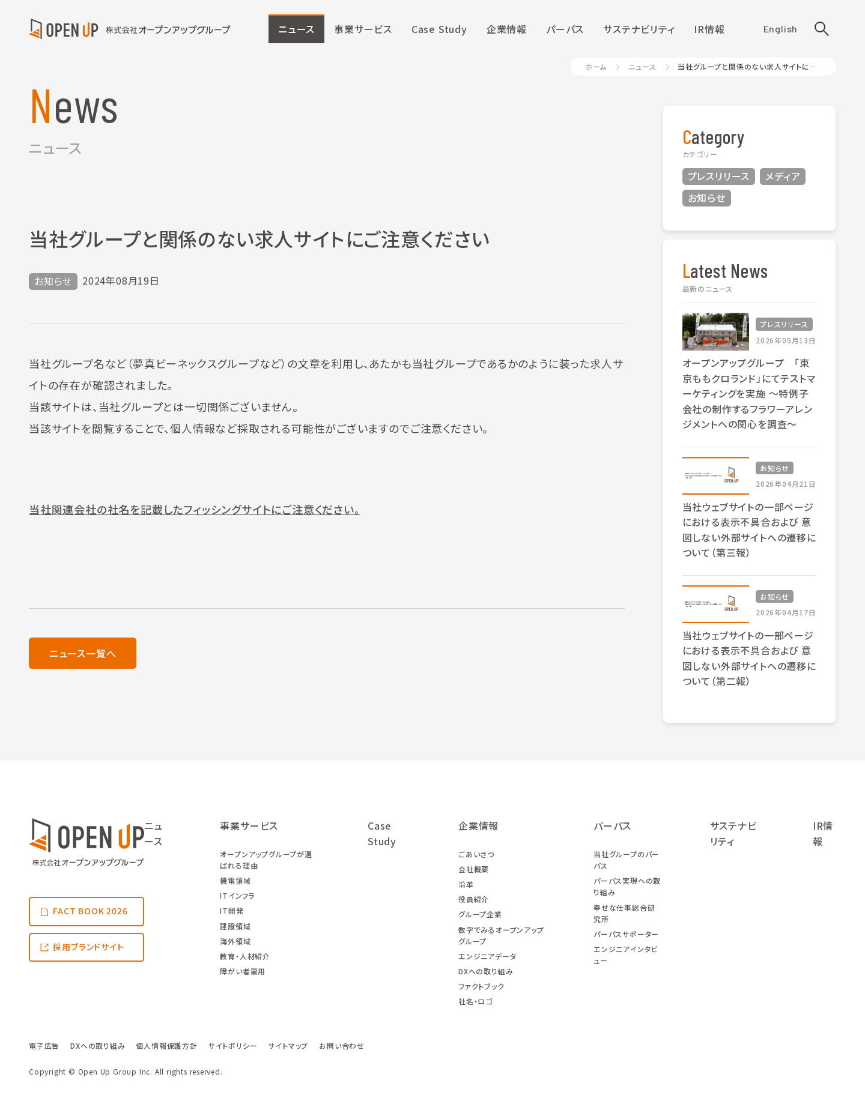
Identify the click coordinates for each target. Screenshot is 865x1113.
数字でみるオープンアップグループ (501, 935)
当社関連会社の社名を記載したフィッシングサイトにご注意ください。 (194, 509)
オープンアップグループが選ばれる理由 (266, 859)
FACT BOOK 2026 (90, 911)
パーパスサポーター (626, 934)
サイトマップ (288, 1045)
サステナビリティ (639, 29)
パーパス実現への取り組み (627, 886)
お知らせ (707, 197)
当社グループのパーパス (626, 859)
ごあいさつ (476, 854)
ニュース (296, 29)
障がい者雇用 (243, 971)
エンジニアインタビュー (625, 954)
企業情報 (507, 29)
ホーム (596, 66)
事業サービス (363, 29)
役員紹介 (473, 899)
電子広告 (44, 1045)
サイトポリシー (233, 1045)
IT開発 (231, 910)
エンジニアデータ (487, 956)
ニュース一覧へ (83, 653)
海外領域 (235, 941)
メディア (782, 176)
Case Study (439, 29)
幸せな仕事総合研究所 (624, 913)
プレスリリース (719, 176)
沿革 (466, 884)
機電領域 (235, 880)
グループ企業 (480, 914)
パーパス (565, 29)
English (780, 28)
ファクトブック (481, 986)
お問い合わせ (342, 1045)
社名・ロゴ (475, 1001)
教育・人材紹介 (245, 956)
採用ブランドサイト (88, 947)
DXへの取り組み (485, 971)
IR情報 (709, 29)
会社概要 (473, 869)
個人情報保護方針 (166, 1045)
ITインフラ (237, 895)
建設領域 (235, 926)
